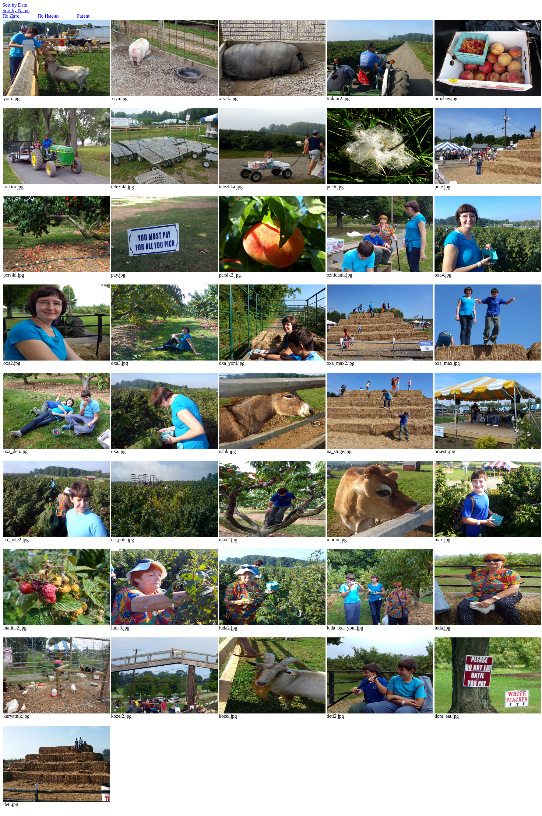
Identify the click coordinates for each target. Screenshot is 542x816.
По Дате (10, 16)
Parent (83, 16)
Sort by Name (16, 10)
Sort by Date (14, 5)
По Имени (47, 16)
